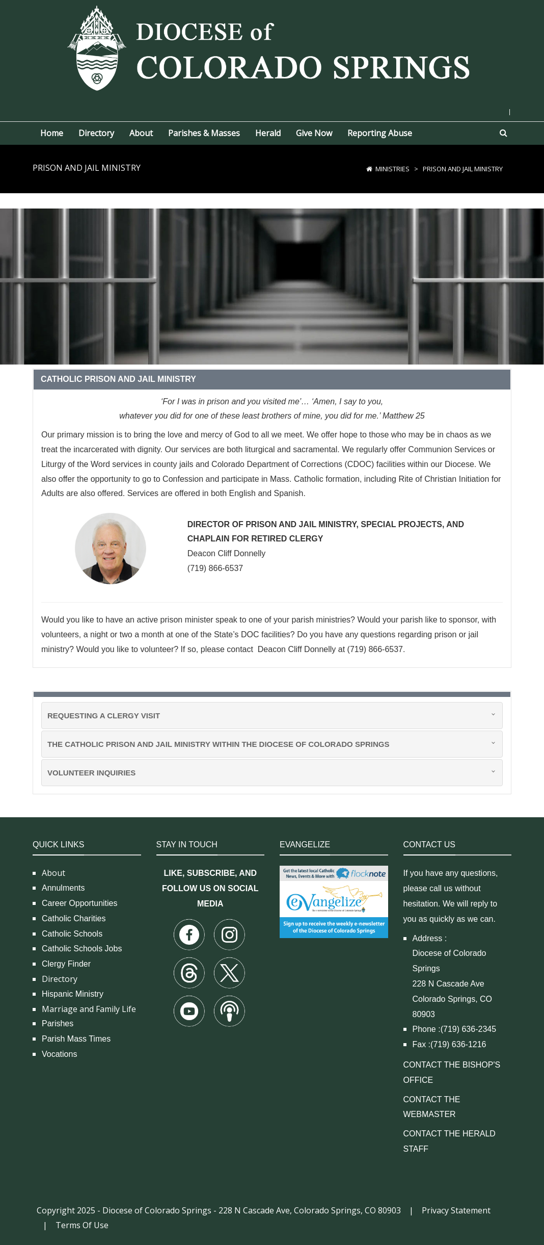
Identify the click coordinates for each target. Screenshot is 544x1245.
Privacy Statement (456, 1210)
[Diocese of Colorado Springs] (272, 47)
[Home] (369, 168)
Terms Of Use (82, 1225)
